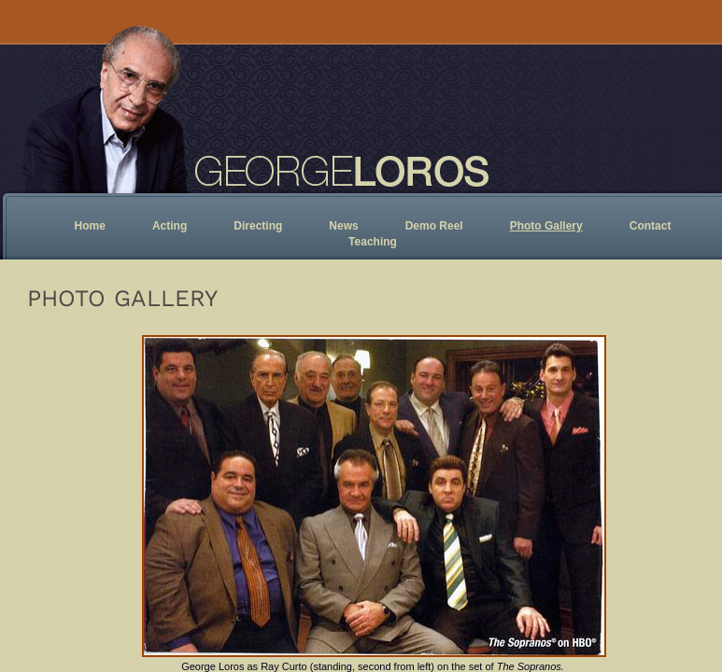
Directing (258, 225)
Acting (169, 225)
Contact (651, 225)
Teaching (372, 241)
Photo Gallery (546, 225)
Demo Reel (434, 225)
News (343, 225)
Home (90, 225)
